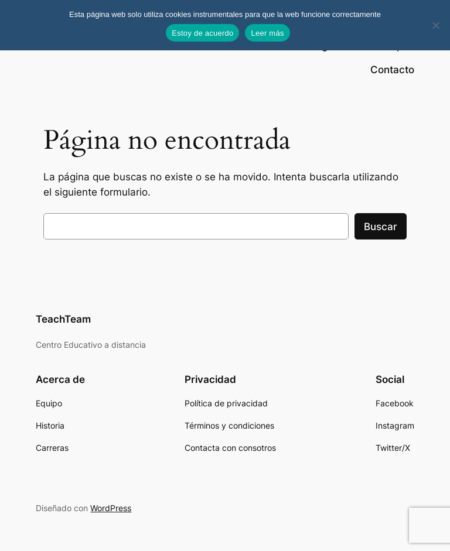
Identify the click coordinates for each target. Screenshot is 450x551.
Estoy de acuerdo (202, 33)
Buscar (380, 226)
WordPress (110, 508)
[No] (435, 25)
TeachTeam (63, 319)
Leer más (267, 33)
